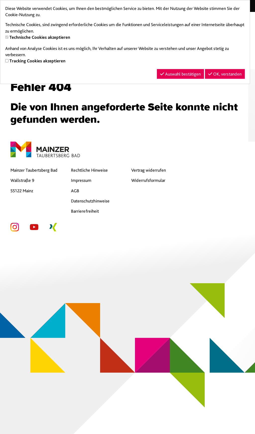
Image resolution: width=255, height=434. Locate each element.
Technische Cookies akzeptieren (39, 37)
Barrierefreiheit (85, 211)
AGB (75, 190)
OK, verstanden (225, 74)
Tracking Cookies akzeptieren (37, 60)
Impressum (81, 180)
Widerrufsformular (148, 180)
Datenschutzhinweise (90, 200)
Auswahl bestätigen (180, 74)
